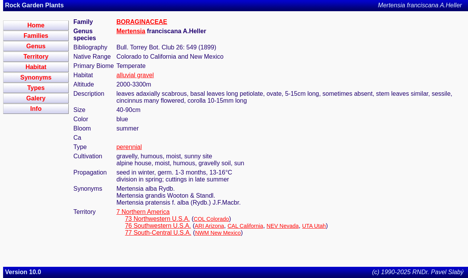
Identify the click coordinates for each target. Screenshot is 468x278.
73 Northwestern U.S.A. (157, 218)
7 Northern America (143, 211)
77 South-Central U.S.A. (158, 232)
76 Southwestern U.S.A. (158, 225)
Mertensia (130, 31)
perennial (129, 147)
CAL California (245, 226)
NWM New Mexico (218, 233)
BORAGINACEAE (141, 22)
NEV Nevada (282, 226)
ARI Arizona (209, 226)
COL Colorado (211, 219)
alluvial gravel (135, 75)
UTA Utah (314, 226)
